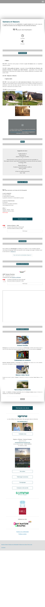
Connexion (3, 547)
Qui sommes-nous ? (22, 421)
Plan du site (30, 544)
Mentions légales (4, 544)
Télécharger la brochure (22, 476)
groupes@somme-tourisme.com (22, 442)
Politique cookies (22, 534)
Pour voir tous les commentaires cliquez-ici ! (22, 255)
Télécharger (24, 231)
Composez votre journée (22, 487)
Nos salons (22, 471)
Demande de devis (22, 408)
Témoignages (22, 482)
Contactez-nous (22, 434)
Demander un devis (22, 219)
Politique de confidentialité (22, 531)
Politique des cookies (23, 544)
